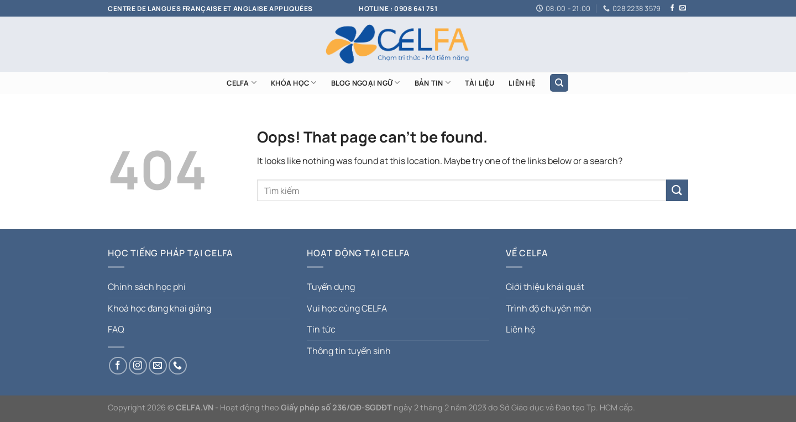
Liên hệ (520, 329)
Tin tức (321, 329)
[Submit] (677, 190)
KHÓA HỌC (294, 82)
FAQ (116, 329)
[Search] (559, 83)
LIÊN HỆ (522, 83)
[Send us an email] (682, 8)
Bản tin (433, 82)
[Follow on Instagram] (138, 366)
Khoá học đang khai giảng (159, 308)
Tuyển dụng (331, 287)
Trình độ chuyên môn (548, 308)
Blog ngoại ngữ (365, 82)
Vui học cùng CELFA (347, 308)
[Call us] (178, 366)
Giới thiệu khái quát (545, 287)
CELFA (241, 82)
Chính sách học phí (147, 287)
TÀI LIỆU (479, 83)
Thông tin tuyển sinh (349, 351)
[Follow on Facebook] (672, 8)
